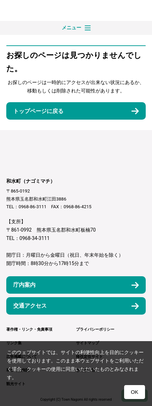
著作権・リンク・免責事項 (29, 329)
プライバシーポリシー (95, 329)
